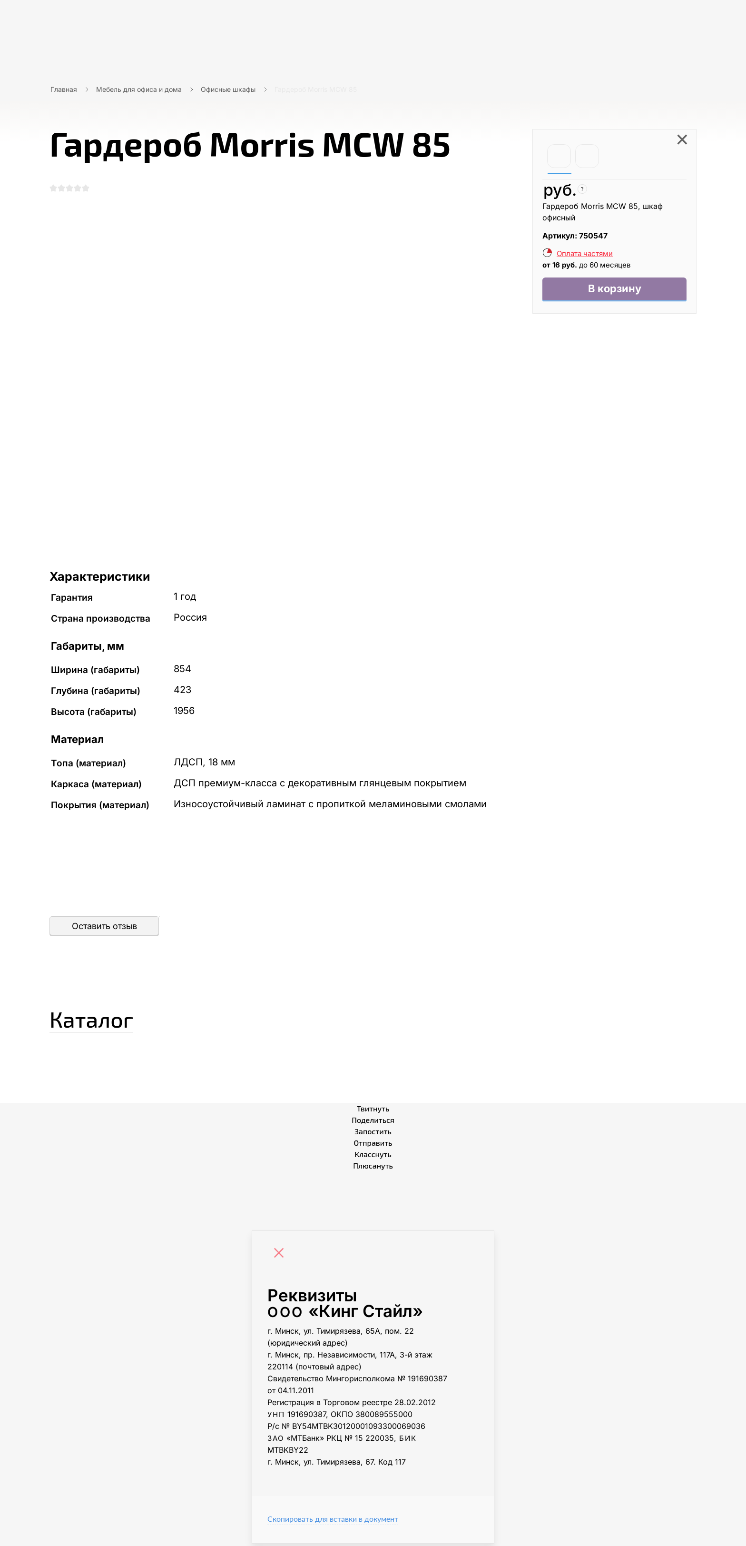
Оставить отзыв (104, 928)
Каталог (103, 1018)
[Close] (281, 1256)
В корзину (614, 290)
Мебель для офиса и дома (139, 89)
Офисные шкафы (228, 89)
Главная (63, 89)
